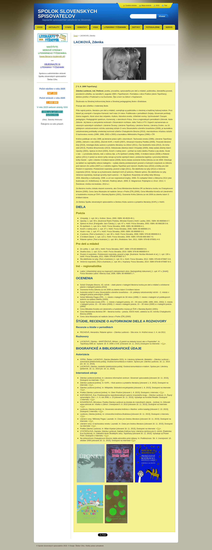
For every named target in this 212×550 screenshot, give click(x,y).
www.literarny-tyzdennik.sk (52, 56)
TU (163, 344)
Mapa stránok (146, 5)
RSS (157, 5)
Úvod (76, 36)
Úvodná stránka (131, 5)
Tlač (165, 5)
